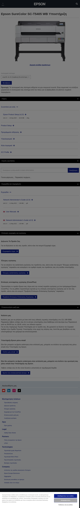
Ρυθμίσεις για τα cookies (66, 504)
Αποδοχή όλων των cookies (66, 496)
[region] (39, 500)
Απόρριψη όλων (65, 500)
